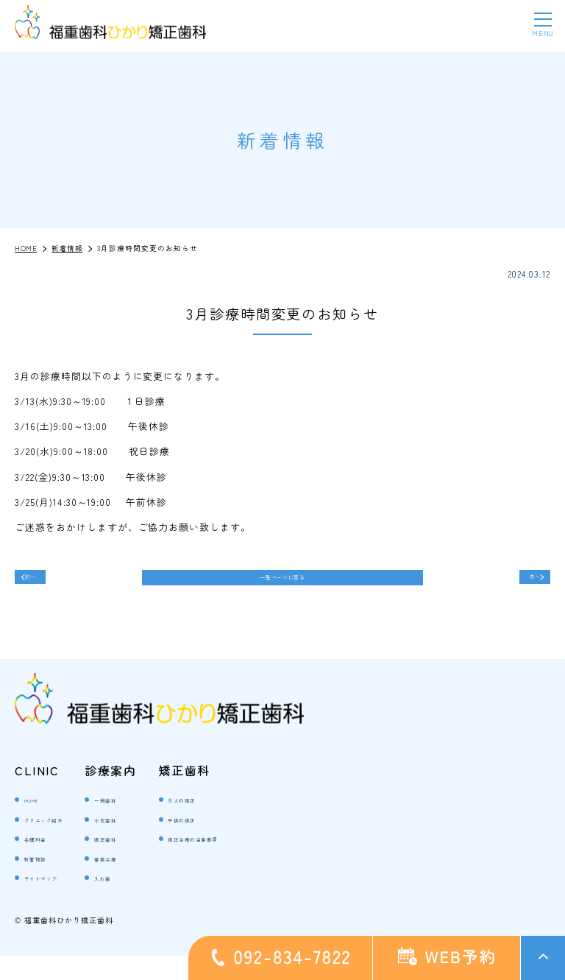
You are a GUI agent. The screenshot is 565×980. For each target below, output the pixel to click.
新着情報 (43, 881)
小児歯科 (141, 842)
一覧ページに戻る (282, 584)
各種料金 (43, 862)
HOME (37, 823)
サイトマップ (52, 901)
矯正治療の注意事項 (238, 862)
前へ (44, 583)
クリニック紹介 (57, 842)
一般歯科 (141, 823)
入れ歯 (136, 901)
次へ (521, 583)
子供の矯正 (220, 842)
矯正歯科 (141, 862)
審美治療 (141, 881)
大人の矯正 (220, 823)
